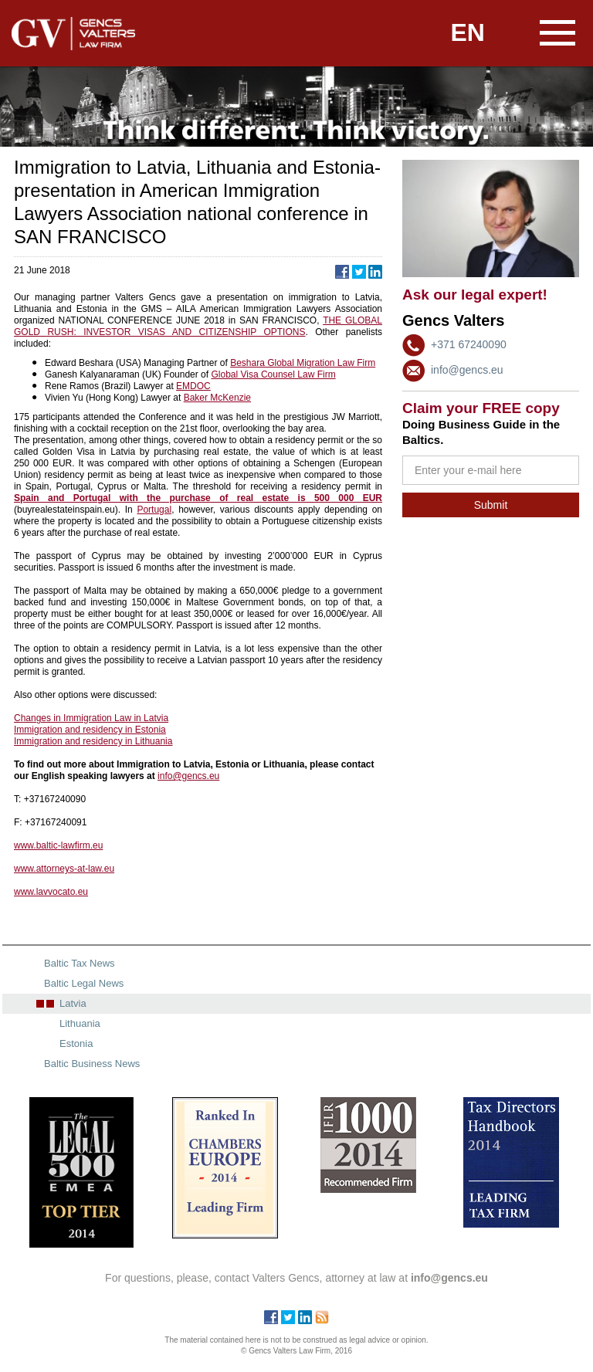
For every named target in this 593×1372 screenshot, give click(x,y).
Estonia (76, 1043)
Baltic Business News (92, 1063)
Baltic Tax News (79, 963)
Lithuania (79, 1023)
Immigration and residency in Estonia (90, 729)
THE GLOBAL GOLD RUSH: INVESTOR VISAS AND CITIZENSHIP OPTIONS (198, 326)
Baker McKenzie (217, 397)
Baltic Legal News (84, 983)
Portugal (154, 509)
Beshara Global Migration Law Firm (302, 362)
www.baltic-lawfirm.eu (58, 845)
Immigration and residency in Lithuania (93, 741)
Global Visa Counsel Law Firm (273, 374)
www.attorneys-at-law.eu (64, 868)
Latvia (72, 1003)
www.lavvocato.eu (51, 891)
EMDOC (193, 386)
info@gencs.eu (467, 370)
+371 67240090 (469, 344)
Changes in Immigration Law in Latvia (91, 718)
